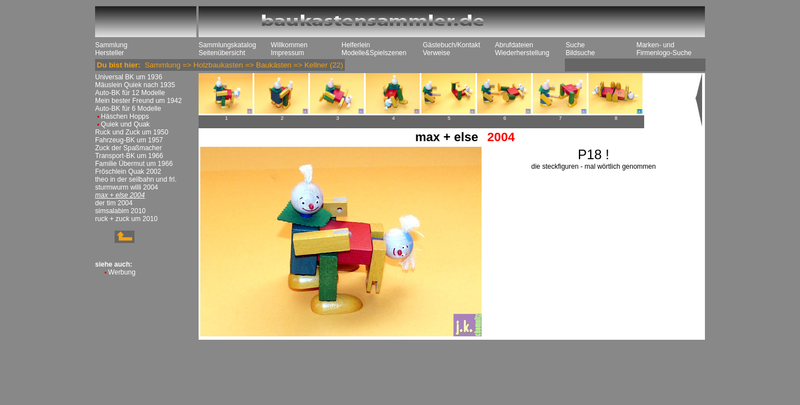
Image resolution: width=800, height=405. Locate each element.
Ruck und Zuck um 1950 (131, 132)
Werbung (121, 272)
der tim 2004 (114, 203)
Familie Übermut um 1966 (134, 164)
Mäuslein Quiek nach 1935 (135, 85)
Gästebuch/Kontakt (451, 45)
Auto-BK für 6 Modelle (128, 108)
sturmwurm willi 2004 (126, 187)
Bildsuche (580, 53)
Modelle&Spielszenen (373, 53)
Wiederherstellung (522, 53)
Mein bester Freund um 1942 (138, 101)
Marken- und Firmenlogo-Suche (663, 49)
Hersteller (109, 53)
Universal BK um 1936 (128, 77)
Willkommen (289, 45)
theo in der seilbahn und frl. (136, 179)
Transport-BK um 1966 (129, 156)
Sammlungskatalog (227, 45)
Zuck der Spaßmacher (128, 148)
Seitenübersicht (222, 53)
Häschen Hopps (125, 116)
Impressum (287, 53)
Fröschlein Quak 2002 (128, 172)
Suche (575, 45)
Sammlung (111, 45)
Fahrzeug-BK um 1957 (129, 140)
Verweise (436, 53)
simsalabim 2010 (120, 211)
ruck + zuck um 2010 (126, 219)
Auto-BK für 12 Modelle (130, 93)
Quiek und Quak (125, 124)
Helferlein (355, 45)
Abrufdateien (514, 45)
